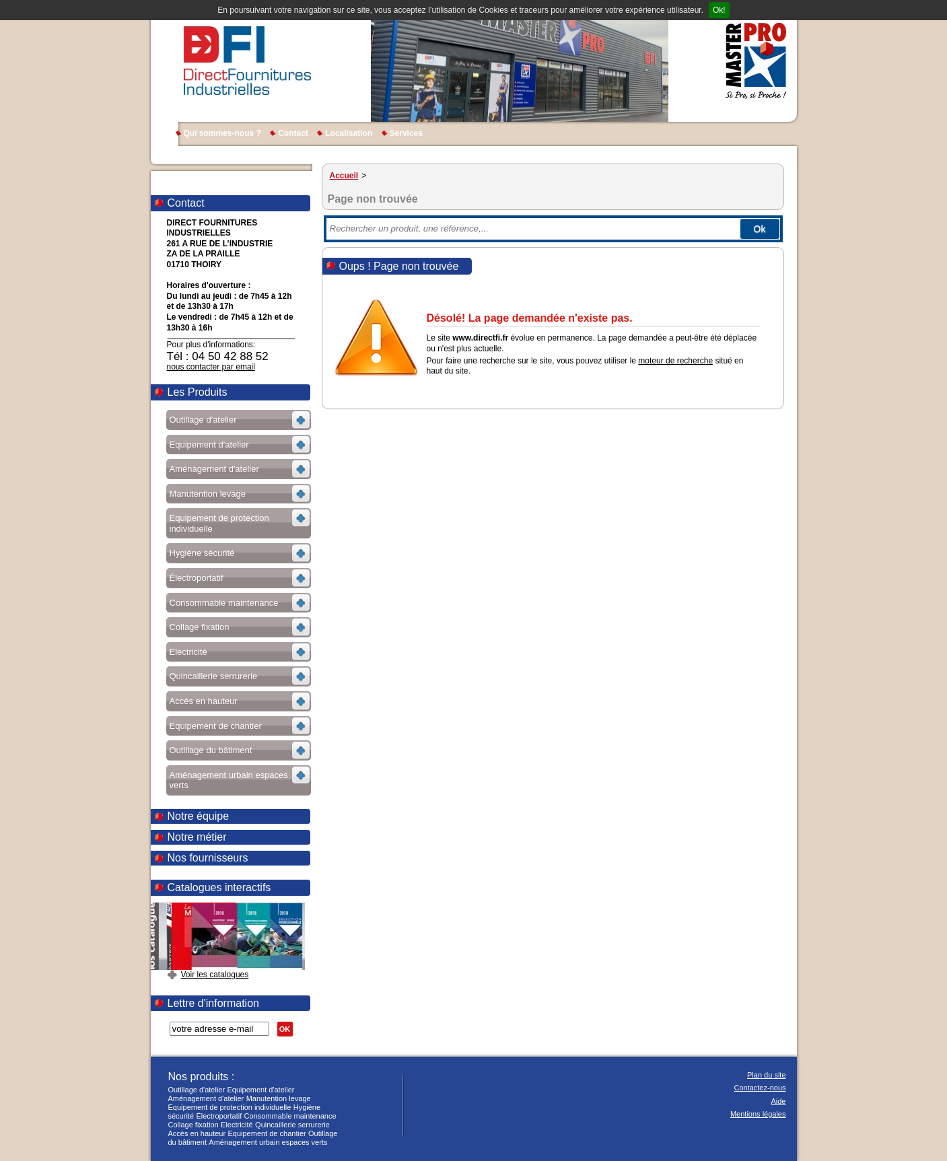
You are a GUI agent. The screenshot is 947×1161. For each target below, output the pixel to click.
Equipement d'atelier (261, 1090)
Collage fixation (193, 1125)
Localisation (348, 133)
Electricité (237, 1125)
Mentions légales (758, 1114)
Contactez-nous (759, 1088)
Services (406, 133)
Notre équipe (199, 816)
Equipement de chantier (266, 1133)
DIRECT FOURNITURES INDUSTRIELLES (247, 60)
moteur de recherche (675, 360)
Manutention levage (278, 1098)
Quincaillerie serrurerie (292, 1125)
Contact (293, 133)
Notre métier (197, 837)
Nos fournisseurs (208, 858)
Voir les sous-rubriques (237, 421)
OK (285, 1029)
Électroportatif (219, 1116)
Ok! (719, 10)
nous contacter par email (211, 367)
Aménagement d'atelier (206, 1098)
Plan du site (766, 1075)
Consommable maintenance (290, 1116)
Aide (778, 1101)
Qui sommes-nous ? (222, 133)
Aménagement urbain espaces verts (268, 1142)
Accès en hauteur (197, 1133)
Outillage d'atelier (196, 1090)
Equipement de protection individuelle (229, 1107)
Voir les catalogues (215, 974)
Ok (760, 228)
